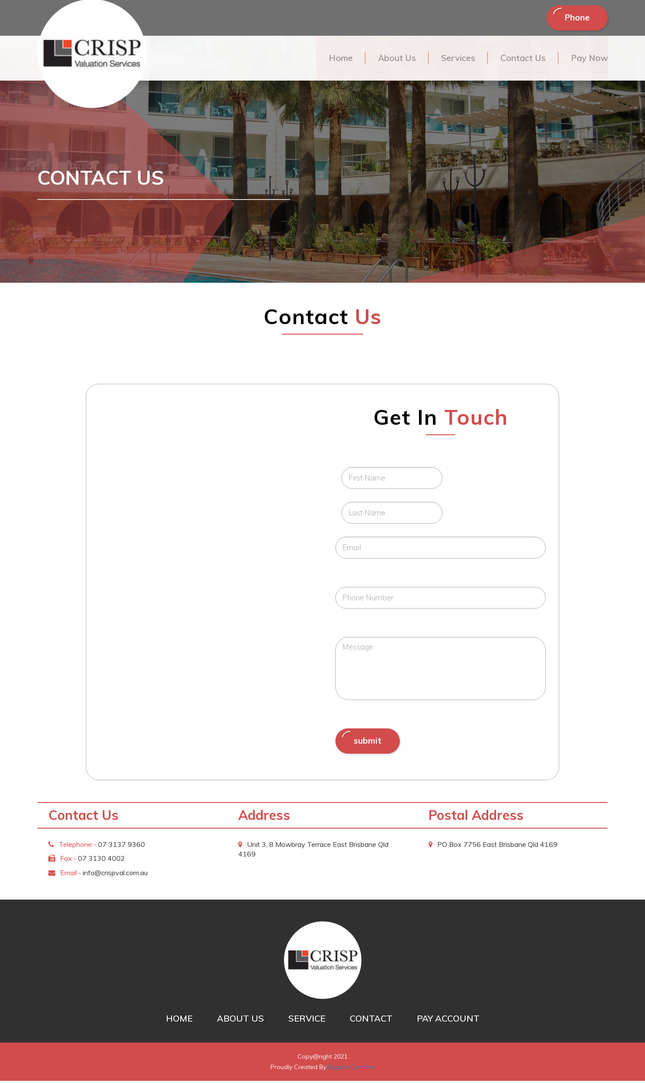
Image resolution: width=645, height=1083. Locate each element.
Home (336, 59)
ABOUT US (240, 1020)
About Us (392, 59)
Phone (575, 18)
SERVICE (306, 1020)
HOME (179, 1020)
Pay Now (589, 59)
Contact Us (521, 59)
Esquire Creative (351, 1069)
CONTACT (371, 1020)
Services (455, 59)
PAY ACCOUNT (448, 1020)
